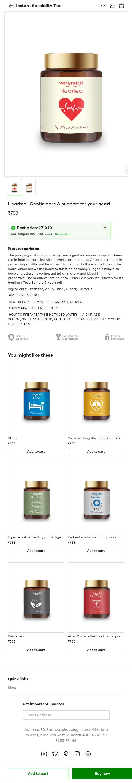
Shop (12, 688)
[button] (14, 187)
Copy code (62, 234)
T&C (104, 227)
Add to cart (38, 773)
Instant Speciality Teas (35, 5)
